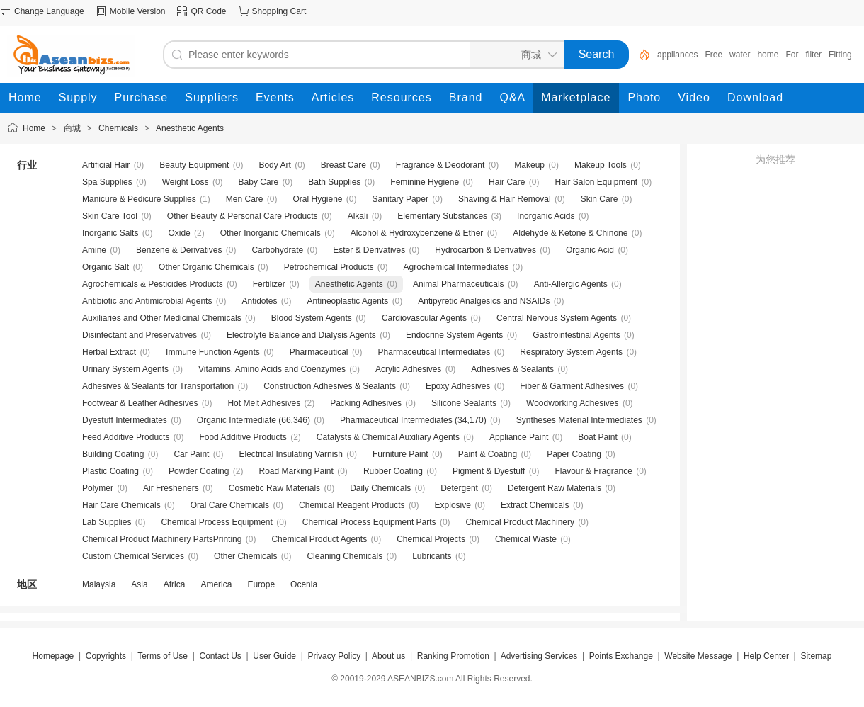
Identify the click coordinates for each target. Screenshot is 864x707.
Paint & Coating (487, 454)
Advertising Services (539, 656)
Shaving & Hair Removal (504, 199)
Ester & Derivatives (369, 250)
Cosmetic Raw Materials (274, 488)
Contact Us (220, 656)
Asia (139, 584)
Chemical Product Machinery (520, 522)
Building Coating (113, 454)
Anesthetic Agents (190, 128)
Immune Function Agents (213, 352)
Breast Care (343, 165)
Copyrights (106, 656)
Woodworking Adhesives (572, 403)
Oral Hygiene (317, 199)
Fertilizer (269, 284)
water (739, 55)
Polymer (97, 488)
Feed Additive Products (125, 437)
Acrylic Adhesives (408, 369)
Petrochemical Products (329, 267)
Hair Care (507, 182)
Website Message (698, 656)
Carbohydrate (277, 250)
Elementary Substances (442, 216)
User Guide (274, 656)
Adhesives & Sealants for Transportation (158, 386)
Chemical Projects (431, 539)
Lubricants (431, 556)
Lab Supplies (106, 522)
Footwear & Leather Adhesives (140, 403)
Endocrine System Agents (454, 335)
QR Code (208, 11)
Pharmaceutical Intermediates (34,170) (413, 420)
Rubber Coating (393, 471)
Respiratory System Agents (571, 352)
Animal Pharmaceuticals (458, 284)
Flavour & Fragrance (593, 471)
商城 (72, 128)
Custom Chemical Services (133, 556)
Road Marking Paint (295, 471)
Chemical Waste (526, 539)
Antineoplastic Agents (348, 301)
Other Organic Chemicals (206, 267)
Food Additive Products (242, 437)
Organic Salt (105, 267)
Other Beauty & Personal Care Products (242, 216)
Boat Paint (597, 437)
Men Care (244, 199)
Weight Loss (185, 182)
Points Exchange (621, 656)
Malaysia (98, 584)
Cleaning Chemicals (344, 556)
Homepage (53, 656)
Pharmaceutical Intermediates (434, 352)
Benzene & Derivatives (179, 250)
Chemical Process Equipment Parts (369, 522)
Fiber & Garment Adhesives (572, 386)
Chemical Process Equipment (216, 522)
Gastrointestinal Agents (576, 335)
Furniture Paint (400, 454)
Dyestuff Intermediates (124, 420)
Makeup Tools (600, 165)
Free (713, 55)
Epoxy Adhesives (458, 386)
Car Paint (191, 454)
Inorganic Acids (545, 216)
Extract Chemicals (535, 505)
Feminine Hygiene (424, 182)
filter (813, 55)
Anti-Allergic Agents (571, 284)
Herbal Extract (109, 352)
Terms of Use (162, 656)
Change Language (49, 11)
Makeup (529, 165)
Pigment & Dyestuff (489, 471)
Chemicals (118, 128)
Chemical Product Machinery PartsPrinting (161, 539)
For (791, 55)
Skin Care (599, 199)
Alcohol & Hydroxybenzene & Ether (417, 233)
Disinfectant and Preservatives (139, 335)
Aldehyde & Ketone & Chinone (570, 233)
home (767, 55)
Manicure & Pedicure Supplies (139, 199)
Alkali (358, 216)
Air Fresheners (171, 488)
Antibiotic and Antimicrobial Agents (147, 301)
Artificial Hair (106, 165)
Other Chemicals (245, 556)
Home (34, 128)
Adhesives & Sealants (512, 369)
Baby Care (259, 182)
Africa (175, 584)
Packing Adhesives (366, 403)
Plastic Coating (110, 471)
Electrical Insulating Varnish (291, 454)
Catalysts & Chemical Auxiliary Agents (388, 437)
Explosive (453, 505)
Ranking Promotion (453, 656)
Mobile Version (138, 11)
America (216, 584)
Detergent (459, 488)
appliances (677, 55)
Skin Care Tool (109, 216)
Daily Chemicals (380, 488)
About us (388, 656)
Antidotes (259, 301)
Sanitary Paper (400, 199)
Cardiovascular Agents (424, 318)
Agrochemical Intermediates (456, 267)
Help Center (766, 656)
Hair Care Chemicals (121, 505)
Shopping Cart (279, 11)
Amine (94, 250)
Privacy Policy (333, 656)
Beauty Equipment (194, 165)
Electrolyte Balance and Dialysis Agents (301, 335)
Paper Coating (574, 454)
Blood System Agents (311, 318)
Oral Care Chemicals (230, 505)
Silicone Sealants (463, 403)
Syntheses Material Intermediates (579, 420)
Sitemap (815, 656)
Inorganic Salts (110, 233)
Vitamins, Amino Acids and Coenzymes (272, 369)
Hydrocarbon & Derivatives (485, 250)
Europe (261, 584)
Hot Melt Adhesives (263, 403)
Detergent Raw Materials (554, 488)
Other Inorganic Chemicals (270, 233)
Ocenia (303, 584)
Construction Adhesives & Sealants (329, 386)
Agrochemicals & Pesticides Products (152, 284)
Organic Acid (590, 250)
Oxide (179, 233)
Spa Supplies (107, 182)
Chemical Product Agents (319, 539)
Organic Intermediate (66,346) (253, 420)
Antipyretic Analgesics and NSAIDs (484, 301)
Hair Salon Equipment (596, 182)
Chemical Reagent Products (351, 505)
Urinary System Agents (125, 369)
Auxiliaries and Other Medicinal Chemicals (161, 318)
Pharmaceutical (319, 352)
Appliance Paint (518, 437)
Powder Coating (199, 471)
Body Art (274, 165)
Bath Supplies (334, 182)
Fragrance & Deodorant (440, 165)
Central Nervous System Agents (556, 318)
